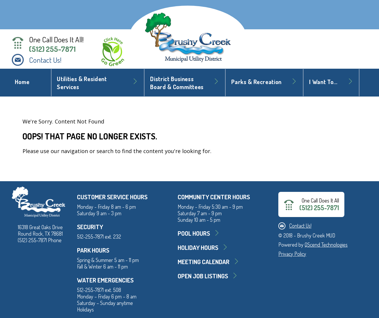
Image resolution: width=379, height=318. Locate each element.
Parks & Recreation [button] (256, 82)
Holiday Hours (198, 247)
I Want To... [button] (323, 82)
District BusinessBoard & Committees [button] (177, 83)
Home (22, 82)
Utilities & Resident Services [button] (82, 83)
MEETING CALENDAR (203, 262)
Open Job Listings (203, 276)
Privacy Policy (292, 253)
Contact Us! (45, 60)
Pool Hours (194, 233)
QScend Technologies (326, 244)
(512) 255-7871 (52, 49)
